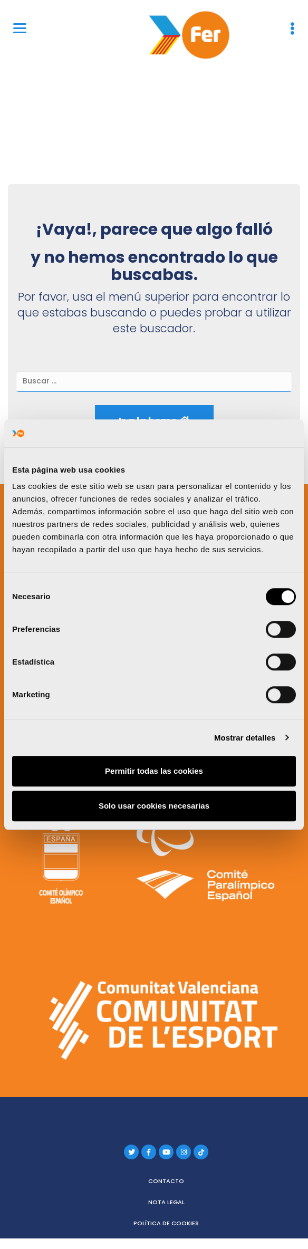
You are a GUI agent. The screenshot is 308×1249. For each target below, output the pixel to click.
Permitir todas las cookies (154, 770)
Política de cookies (166, 1223)
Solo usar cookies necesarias (154, 805)
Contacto (166, 1181)
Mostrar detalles (245, 737)
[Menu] (19, 27)
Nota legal (166, 1202)
